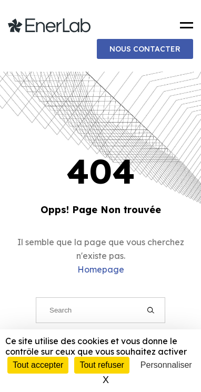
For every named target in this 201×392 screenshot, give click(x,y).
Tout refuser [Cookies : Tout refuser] (101, 364)
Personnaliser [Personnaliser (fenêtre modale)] (166, 364)
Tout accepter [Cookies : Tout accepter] (38, 364)
